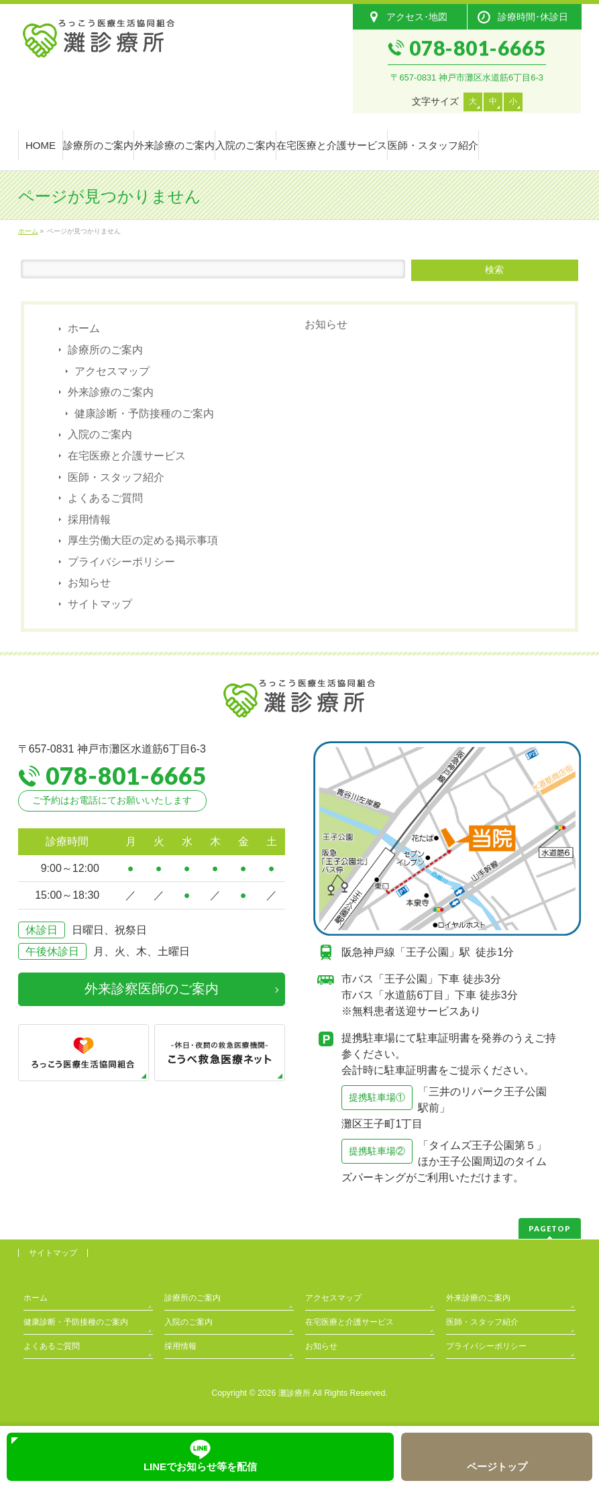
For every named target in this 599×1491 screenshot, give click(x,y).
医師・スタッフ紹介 (116, 477)
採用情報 (89, 519)
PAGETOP (550, 1228)
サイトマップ (100, 604)
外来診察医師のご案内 (152, 988)
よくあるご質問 (105, 498)
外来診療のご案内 (111, 392)
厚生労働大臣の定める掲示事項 (143, 540)
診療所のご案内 (105, 349)
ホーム (84, 328)
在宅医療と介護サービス (127, 455)
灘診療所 (294, 1393)
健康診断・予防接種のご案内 (144, 413)
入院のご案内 (100, 434)
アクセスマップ (112, 371)
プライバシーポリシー (121, 561)
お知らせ (89, 582)
